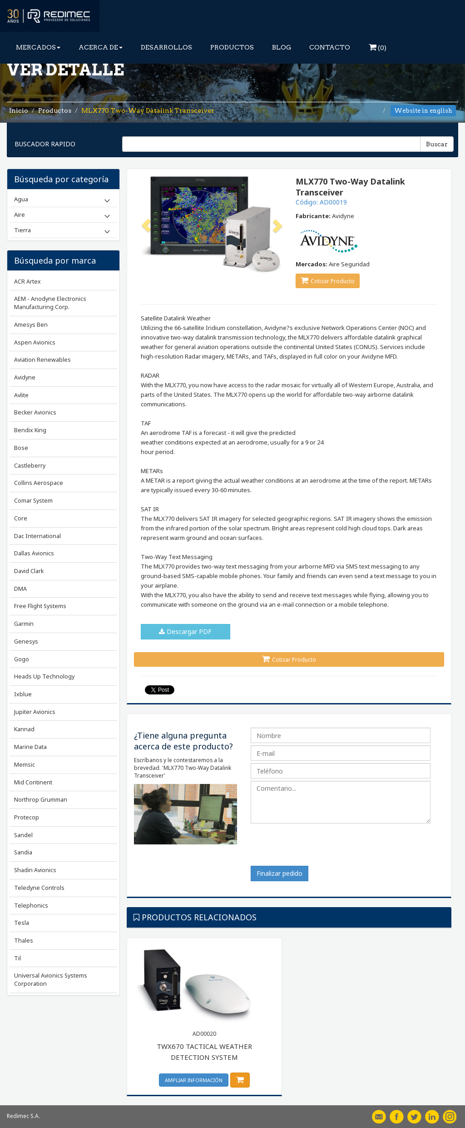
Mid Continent (33, 782)
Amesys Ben (31, 325)
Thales (23, 940)
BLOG (281, 47)
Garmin (24, 624)
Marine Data (30, 747)
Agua (21, 199)
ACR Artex (27, 281)
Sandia (23, 852)
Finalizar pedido (279, 873)
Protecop (26, 817)
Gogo (21, 659)
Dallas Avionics (34, 553)
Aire (19, 214)
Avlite (21, 395)
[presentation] (320, 848)
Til (17, 958)
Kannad (24, 729)
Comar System (33, 500)
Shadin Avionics (35, 870)
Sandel (23, 835)
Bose (21, 448)
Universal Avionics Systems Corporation (50, 980)
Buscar (437, 144)
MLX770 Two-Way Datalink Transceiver (147, 110)
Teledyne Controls (39, 888)
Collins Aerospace (38, 483)
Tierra (22, 230)
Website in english (423, 110)
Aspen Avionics (34, 342)
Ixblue (23, 694)
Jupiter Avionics (34, 712)
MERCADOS (38, 47)
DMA (20, 589)
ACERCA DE (101, 47)
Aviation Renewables (42, 360)
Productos (54, 110)
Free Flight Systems (40, 606)
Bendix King (30, 430)
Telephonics (31, 905)
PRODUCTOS (232, 47)
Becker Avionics (35, 412)
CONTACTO (329, 47)
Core (20, 518)
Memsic (24, 765)
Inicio (18, 110)
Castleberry (29, 465)
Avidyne (24, 377)
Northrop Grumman (40, 800)
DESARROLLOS (166, 47)
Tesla (21, 923)
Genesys (26, 641)
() (377, 47)
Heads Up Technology (44, 676)
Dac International (37, 536)
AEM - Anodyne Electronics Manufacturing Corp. (50, 303)
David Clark (29, 571)
